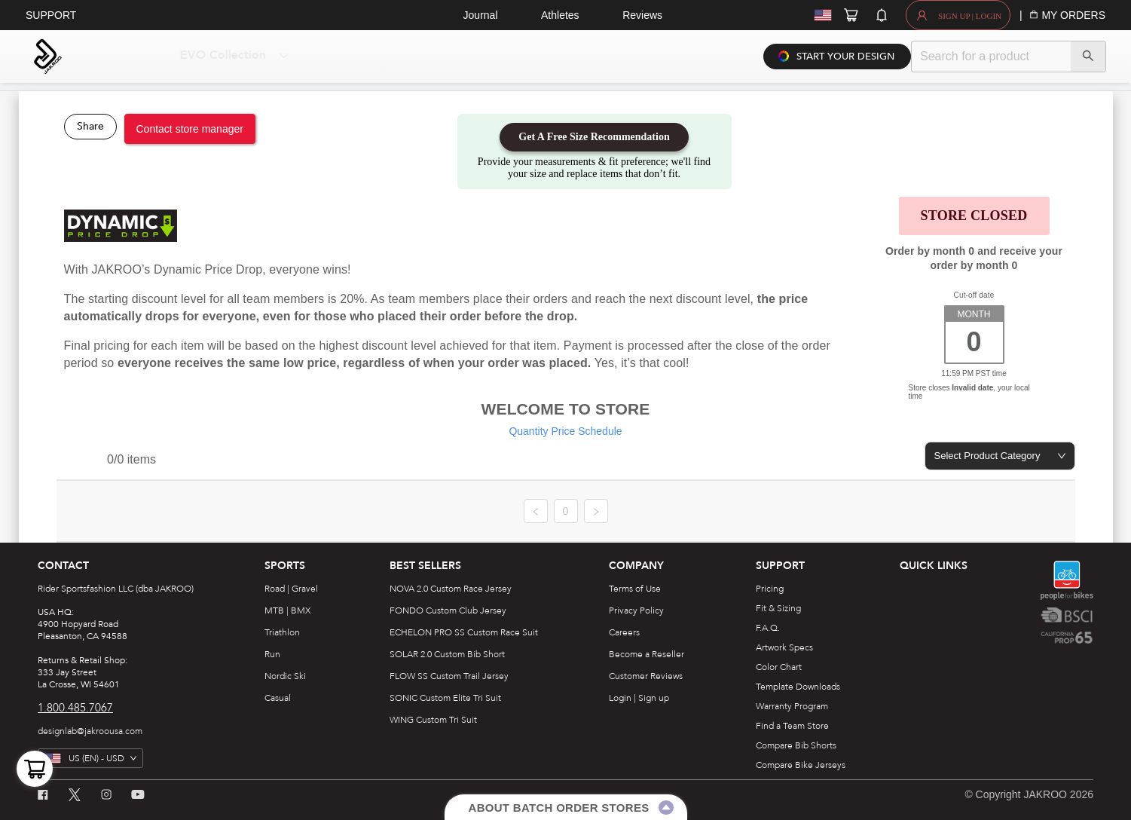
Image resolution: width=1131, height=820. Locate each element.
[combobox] (1000, 456)
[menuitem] (218, 56)
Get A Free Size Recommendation (593, 136)
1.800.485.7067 (75, 708)
